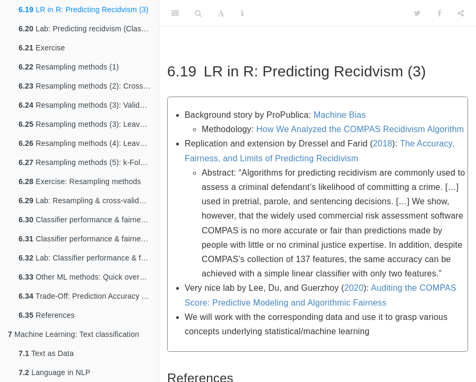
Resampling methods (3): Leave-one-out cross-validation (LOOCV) (89, 124)
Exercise (42, 48)
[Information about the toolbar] (242, 13)
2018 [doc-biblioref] (382, 143)
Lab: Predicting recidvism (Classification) (89, 28)
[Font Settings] (221, 13)
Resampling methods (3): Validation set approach (89, 105)
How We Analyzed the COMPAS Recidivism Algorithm (360, 129)
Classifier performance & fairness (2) (89, 239)
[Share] (460, 13)
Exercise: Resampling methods (80, 181)
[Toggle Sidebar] (175, 13)
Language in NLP (54, 372)
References (47, 315)
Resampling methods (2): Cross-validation (89, 86)
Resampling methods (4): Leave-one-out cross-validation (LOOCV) (89, 143)
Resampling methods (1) (69, 67)
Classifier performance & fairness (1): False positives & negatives (89, 219)
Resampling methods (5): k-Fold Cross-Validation (89, 162)
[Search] (198, 13)
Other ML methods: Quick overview (87, 277)
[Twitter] (417, 13)
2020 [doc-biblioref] (354, 287)
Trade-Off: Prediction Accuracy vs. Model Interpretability (89, 296)
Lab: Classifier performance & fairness (89, 258)
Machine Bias (340, 114)
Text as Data (46, 353)
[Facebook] (439, 13)
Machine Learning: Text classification (73, 334)
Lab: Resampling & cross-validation (87, 200)
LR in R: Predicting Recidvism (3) (84, 9)
